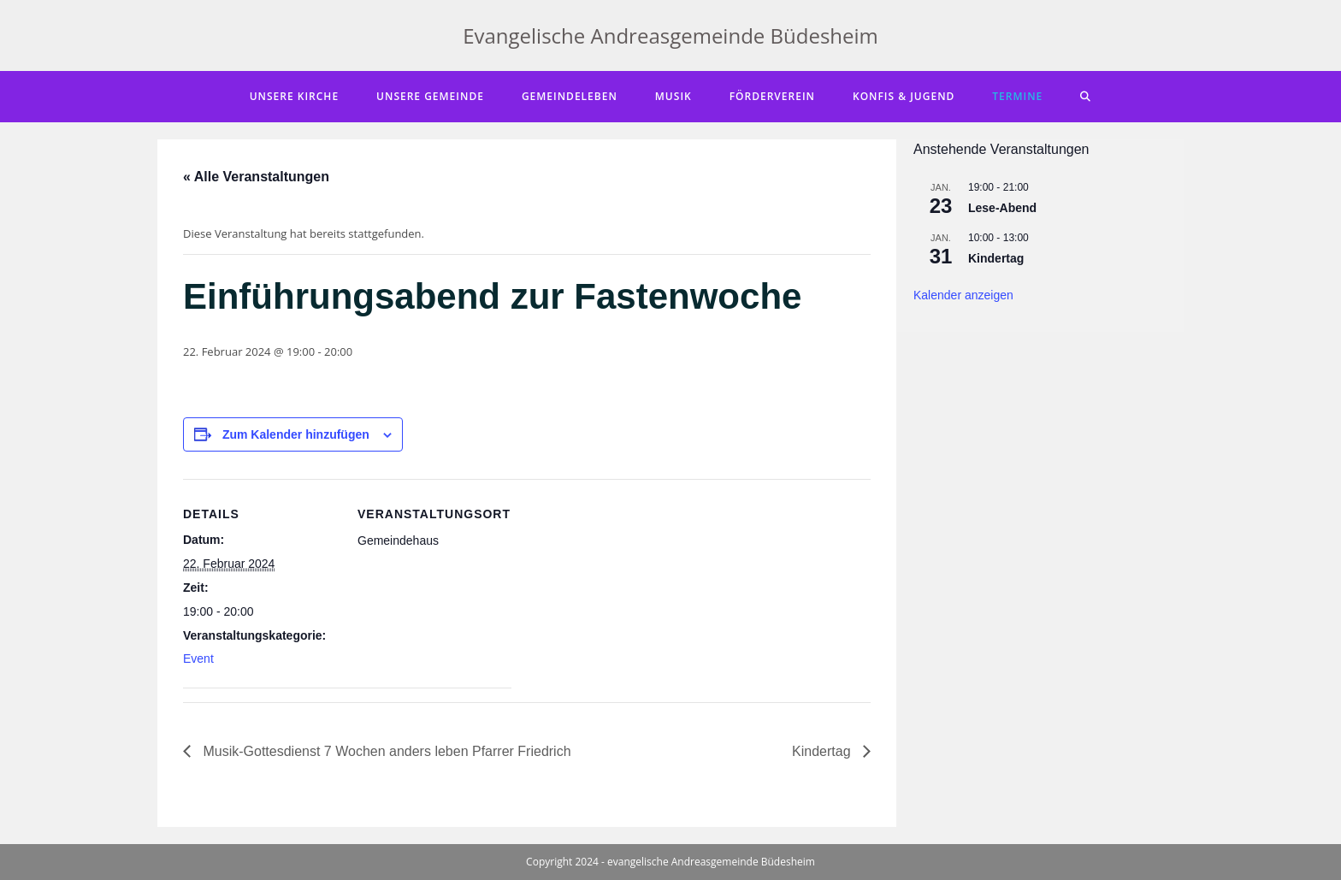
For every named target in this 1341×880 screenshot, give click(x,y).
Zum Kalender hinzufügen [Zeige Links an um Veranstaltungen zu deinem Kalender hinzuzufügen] (295, 434)
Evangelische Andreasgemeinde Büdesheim (670, 35)
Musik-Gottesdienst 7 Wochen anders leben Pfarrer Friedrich (385, 751)
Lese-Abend (1002, 208)
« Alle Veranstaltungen (256, 176)
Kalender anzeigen (963, 295)
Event (198, 658)
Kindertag (823, 751)
